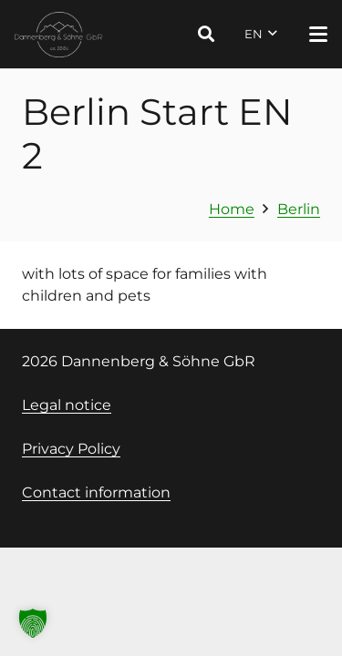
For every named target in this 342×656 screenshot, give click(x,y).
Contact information (96, 492)
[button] (206, 34)
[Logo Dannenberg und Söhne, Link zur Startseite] (59, 34)
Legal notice (66, 405)
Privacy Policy (71, 448)
